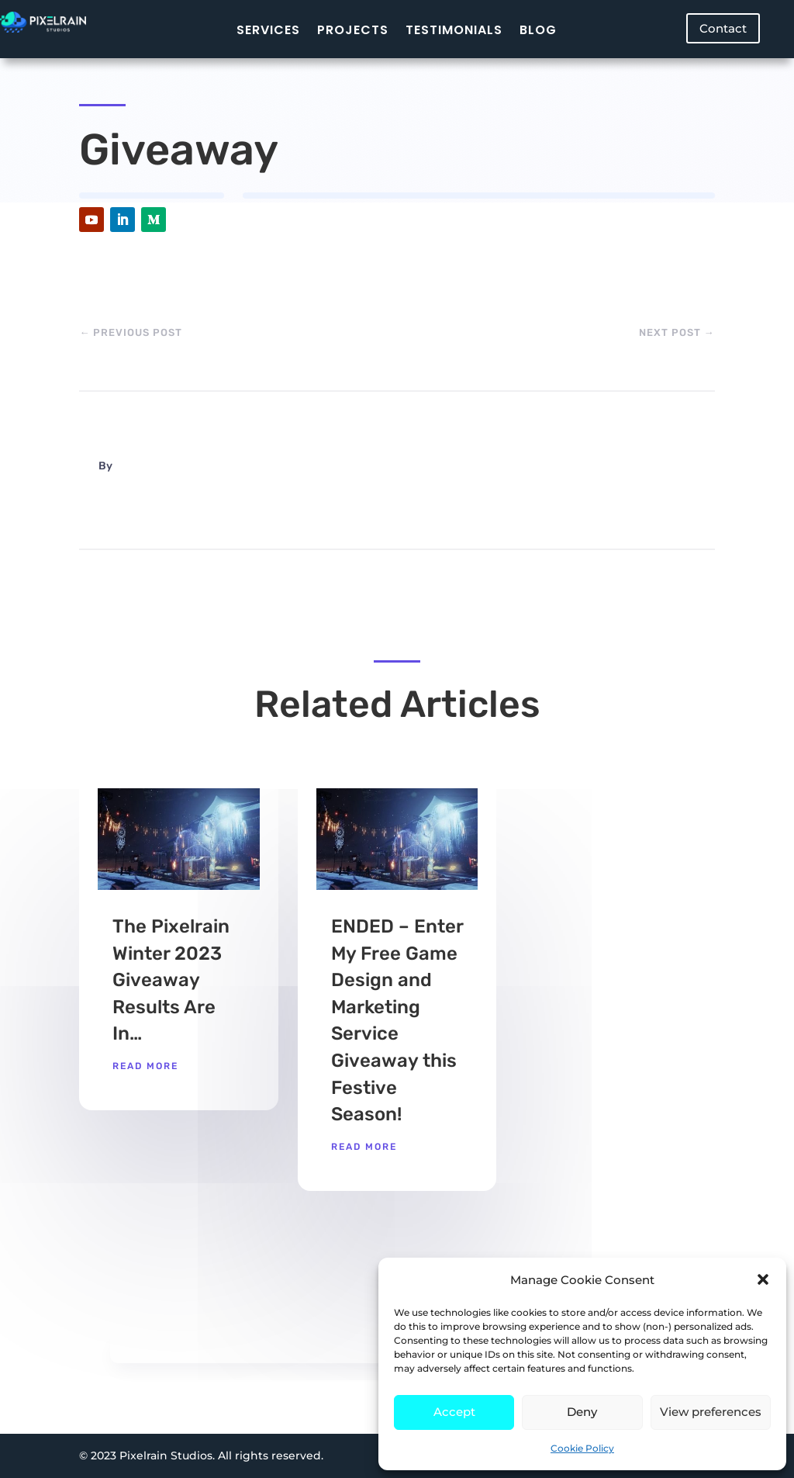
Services (268, 30)
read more (145, 1066)
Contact (723, 28)
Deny (582, 1411)
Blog (538, 30)
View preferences (710, 1411)
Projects (352, 30)
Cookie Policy (582, 1448)
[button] (763, 1279)
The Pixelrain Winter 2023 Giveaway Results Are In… (171, 980)
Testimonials (454, 30)
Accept (454, 1411)
